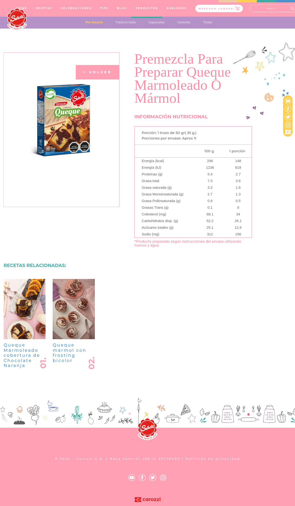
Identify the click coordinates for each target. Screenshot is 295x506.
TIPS (104, 8)
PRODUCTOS (147, 8)
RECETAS (44, 8)
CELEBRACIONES (76, 8)
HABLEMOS (177, 8)
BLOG (122, 8)
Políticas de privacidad (213, 459)
